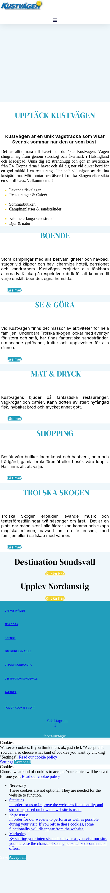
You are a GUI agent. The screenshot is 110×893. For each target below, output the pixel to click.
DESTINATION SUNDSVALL (21, 678)
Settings (7, 762)
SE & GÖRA (11, 624)
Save (4, 857)
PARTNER (10, 692)
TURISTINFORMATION (18, 651)
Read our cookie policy (38, 757)
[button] (55, 20)
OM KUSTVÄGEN (15, 610)
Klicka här (55, 574)
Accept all (22, 762)
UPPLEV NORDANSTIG (18, 664)
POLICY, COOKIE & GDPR (20, 707)
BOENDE (10, 638)
